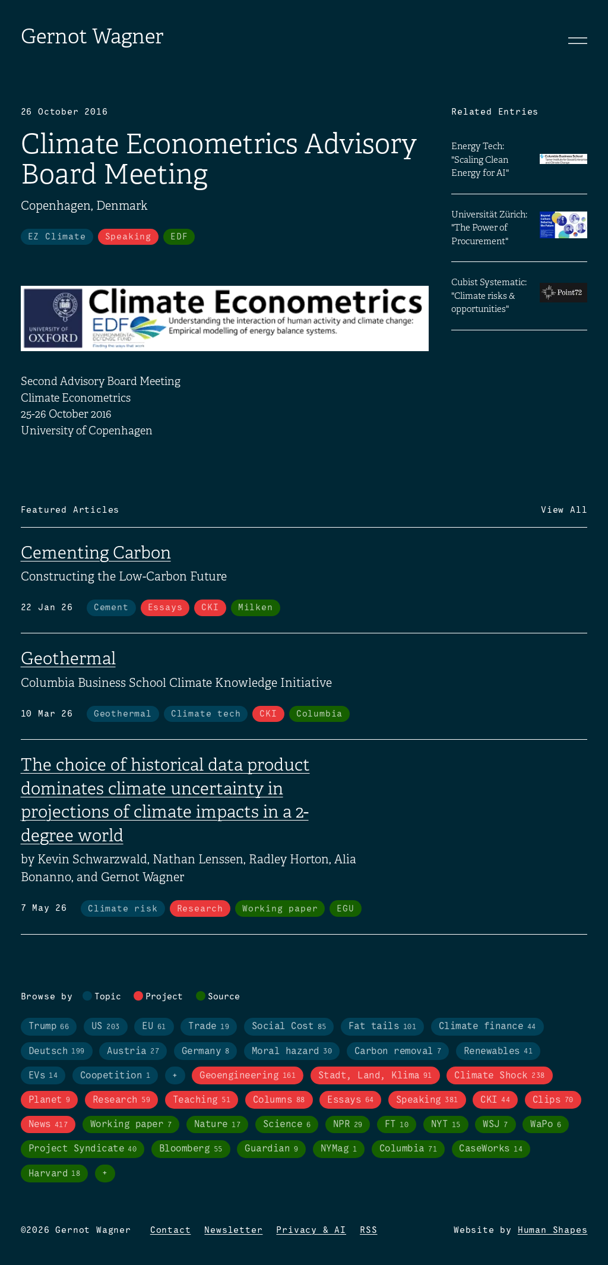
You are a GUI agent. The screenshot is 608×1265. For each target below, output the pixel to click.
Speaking (128, 237)
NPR (348, 1125)
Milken (255, 608)
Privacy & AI (311, 1230)
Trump (48, 1027)
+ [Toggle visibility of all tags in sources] (105, 1173)
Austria (133, 1051)
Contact (170, 1230)
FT (396, 1125)
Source (224, 997)
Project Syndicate (82, 1149)
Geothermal (68, 658)
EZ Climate (57, 237)
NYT (446, 1125)
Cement (111, 608)
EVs (43, 1075)
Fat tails (382, 1027)
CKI (209, 608)
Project (164, 997)
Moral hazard (292, 1051)
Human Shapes (553, 1230)
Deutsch (56, 1051)
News (48, 1125)
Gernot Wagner (92, 36)
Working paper (280, 909)
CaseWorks (490, 1149)
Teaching (201, 1100)
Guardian (271, 1149)
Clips (553, 1100)
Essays (165, 608)
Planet (49, 1100)
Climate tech (206, 714)
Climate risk (123, 909)
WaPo (545, 1125)
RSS (368, 1230)
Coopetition (115, 1075)
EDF (179, 237)
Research (200, 909)
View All (564, 510)
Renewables (498, 1051)
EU (154, 1027)
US (105, 1027)
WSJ (495, 1125)
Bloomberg (191, 1149)
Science (287, 1125)
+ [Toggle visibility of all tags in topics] (175, 1076)
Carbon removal (398, 1051)
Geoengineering (248, 1075)
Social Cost (289, 1027)
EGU (345, 909)
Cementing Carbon (96, 552)
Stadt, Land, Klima (375, 1075)
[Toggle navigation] (577, 40)
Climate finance (487, 1027)
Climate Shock (499, 1075)
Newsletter (233, 1230)
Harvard (54, 1173)
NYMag (339, 1149)
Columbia (319, 714)
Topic (107, 997)
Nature (217, 1125)
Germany (205, 1051)
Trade (208, 1027)
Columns (279, 1100)
